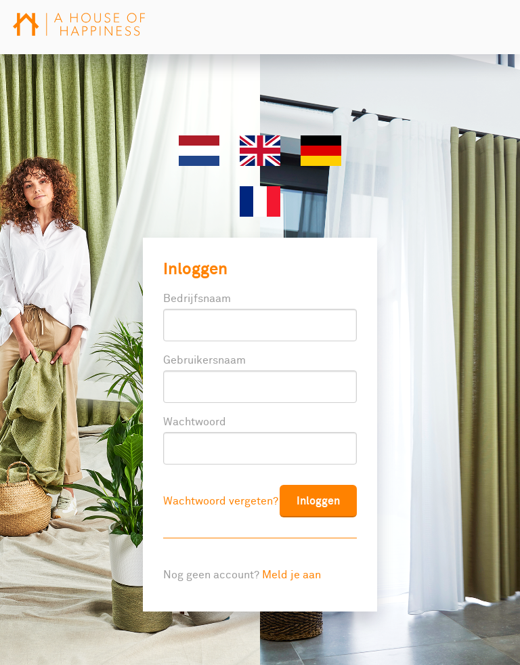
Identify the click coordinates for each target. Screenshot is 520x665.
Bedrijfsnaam (197, 298)
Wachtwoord (194, 422)
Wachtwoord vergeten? (220, 501)
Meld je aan (291, 575)
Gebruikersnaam (204, 360)
